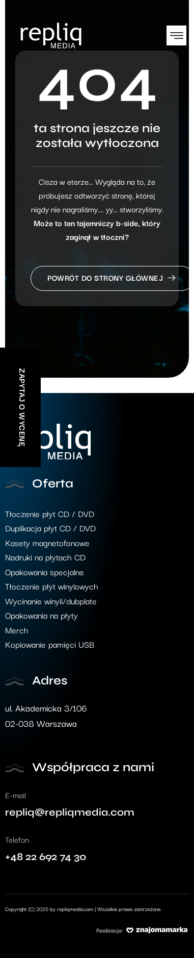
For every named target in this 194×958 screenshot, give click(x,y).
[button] (176, 35)
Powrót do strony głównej (112, 278)
